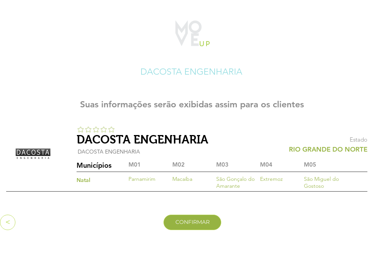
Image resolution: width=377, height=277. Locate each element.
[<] (7, 222)
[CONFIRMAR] (192, 222)
